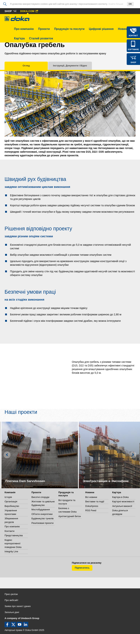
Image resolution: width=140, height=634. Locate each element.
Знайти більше (115, 4)
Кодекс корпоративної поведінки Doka (13, 543)
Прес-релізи (11, 594)
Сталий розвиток (41, 38)
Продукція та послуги (69, 28)
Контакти (9, 531)
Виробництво (12, 506)
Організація (11, 501)
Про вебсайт (11, 600)
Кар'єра (19, 38)
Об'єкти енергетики (42, 514)
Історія (8, 497)
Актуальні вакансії (122, 506)
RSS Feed (90, 510)
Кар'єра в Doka (120, 497)
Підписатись (82, 567)
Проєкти (44, 28)
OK (130, 4)
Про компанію (24, 28)
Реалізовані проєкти (43, 523)
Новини (123, 28)
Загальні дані (12, 612)
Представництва (14, 535)
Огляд (26, 65)
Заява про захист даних (18, 606)
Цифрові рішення (101, 28)
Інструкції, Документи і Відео (70, 65)
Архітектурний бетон (69, 516)
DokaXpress (91, 506)
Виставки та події (94, 501)
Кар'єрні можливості (123, 501)
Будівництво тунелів (43, 518)
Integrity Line (11, 551)
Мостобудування (41, 509)
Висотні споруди (40, 497)
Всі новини (91, 497)
